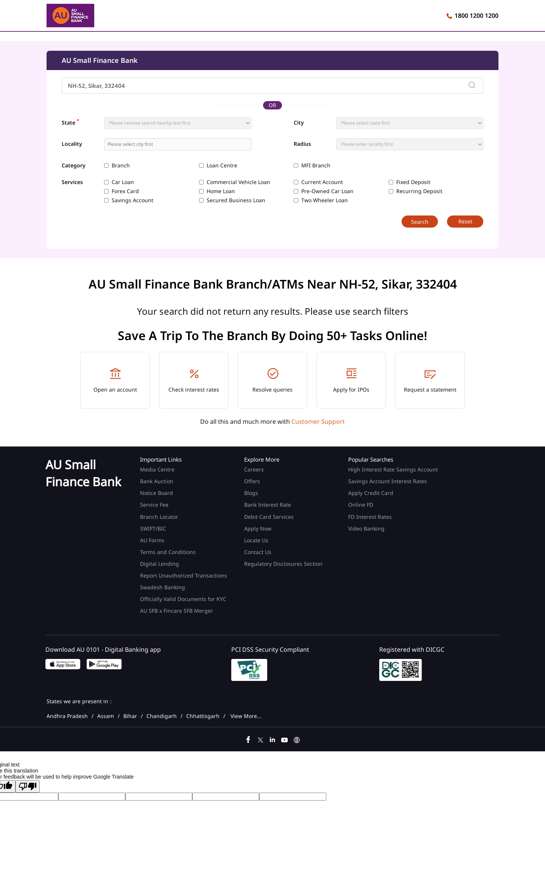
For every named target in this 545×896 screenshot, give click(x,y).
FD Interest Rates (370, 516)
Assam (105, 716)
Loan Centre (222, 165)
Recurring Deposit (419, 191)
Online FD (361, 504)
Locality (72, 144)
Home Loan (221, 191)
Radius (302, 144)
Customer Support (318, 421)
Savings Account (132, 200)
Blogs (251, 492)
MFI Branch (315, 165)
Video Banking (366, 528)
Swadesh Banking (162, 587)
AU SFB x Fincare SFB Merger (176, 610)
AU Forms (152, 540)
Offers (252, 481)
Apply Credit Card (371, 492)
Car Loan (123, 182)
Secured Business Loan (236, 200)
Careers (254, 469)
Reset (465, 221)
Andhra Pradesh (67, 716)
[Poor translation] (28, 786)
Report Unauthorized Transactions (183, 575)
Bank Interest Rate (267, 504)
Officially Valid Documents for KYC (183, 599)
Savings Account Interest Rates (387, 481)
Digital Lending (159, 563)
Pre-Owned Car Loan (327, 191)
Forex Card (125, 191)
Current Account (322, 182)
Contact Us (257, 552)
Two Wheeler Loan (324, 200)
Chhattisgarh (203, 716)
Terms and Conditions (168, 552)
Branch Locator (159, 516)
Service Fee (154, 504)
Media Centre (157, 469)
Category (74, 165)
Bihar (130, 716)
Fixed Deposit (413, 182)
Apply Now (257, 528)
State (70, 122)
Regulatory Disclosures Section (283, 563)
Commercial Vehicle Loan (238, 182)
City (299, 123)
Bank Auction (156, 481)
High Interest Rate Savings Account (393, 469)
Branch (121, 165)
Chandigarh (161, 716)
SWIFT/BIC (153, 528)
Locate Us (256, 540)
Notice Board (156, 492)
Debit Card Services (269, 516)
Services (72, 182)
